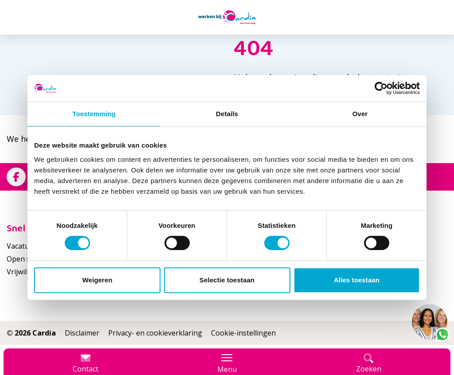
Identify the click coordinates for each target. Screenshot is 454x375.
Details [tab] (227, 113)
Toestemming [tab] (94, 113)
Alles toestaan (357, 280)
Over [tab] (360, 113)
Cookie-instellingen (243, 333)
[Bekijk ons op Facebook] (16, 177)
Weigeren (97, 280)
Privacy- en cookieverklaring (155, 333)
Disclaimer (82, 333)
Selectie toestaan (227, 280)
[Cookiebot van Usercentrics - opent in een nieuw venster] (381, 88)
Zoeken (368, 363)
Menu (227, 363)
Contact (85, 363)
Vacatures (23, 246)
